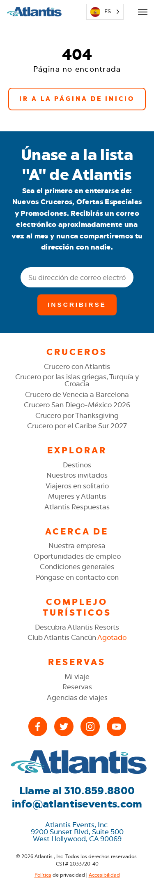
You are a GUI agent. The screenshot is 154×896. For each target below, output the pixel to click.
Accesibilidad (104, 875)
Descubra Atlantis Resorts (77, 627)
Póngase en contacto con (77, 577)
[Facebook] (38, 726)
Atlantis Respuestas (77, 507)
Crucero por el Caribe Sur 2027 (77, 426)
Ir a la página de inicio (77, 99)
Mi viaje (77, 676)
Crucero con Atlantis (77, 366)
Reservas (77, 687)
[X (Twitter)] (64, 726)
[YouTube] (116, 726)
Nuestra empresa (77, 545)
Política (42, 875)
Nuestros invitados (77, 475)
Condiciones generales (77, 566)
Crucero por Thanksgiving (77, 415)
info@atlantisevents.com (77, 804)
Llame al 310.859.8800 (77, 791)
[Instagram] (90, 726)
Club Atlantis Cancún (77, 637)
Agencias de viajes (77, 697)
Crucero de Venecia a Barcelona (77, 394)
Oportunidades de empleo (77, 556)
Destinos (77, 465)
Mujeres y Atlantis (77, 496)
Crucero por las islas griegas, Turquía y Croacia (77, 380)
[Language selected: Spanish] (104, 12)
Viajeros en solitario (77, 486)
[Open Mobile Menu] (142, 12)
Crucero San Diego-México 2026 (77, 405)
